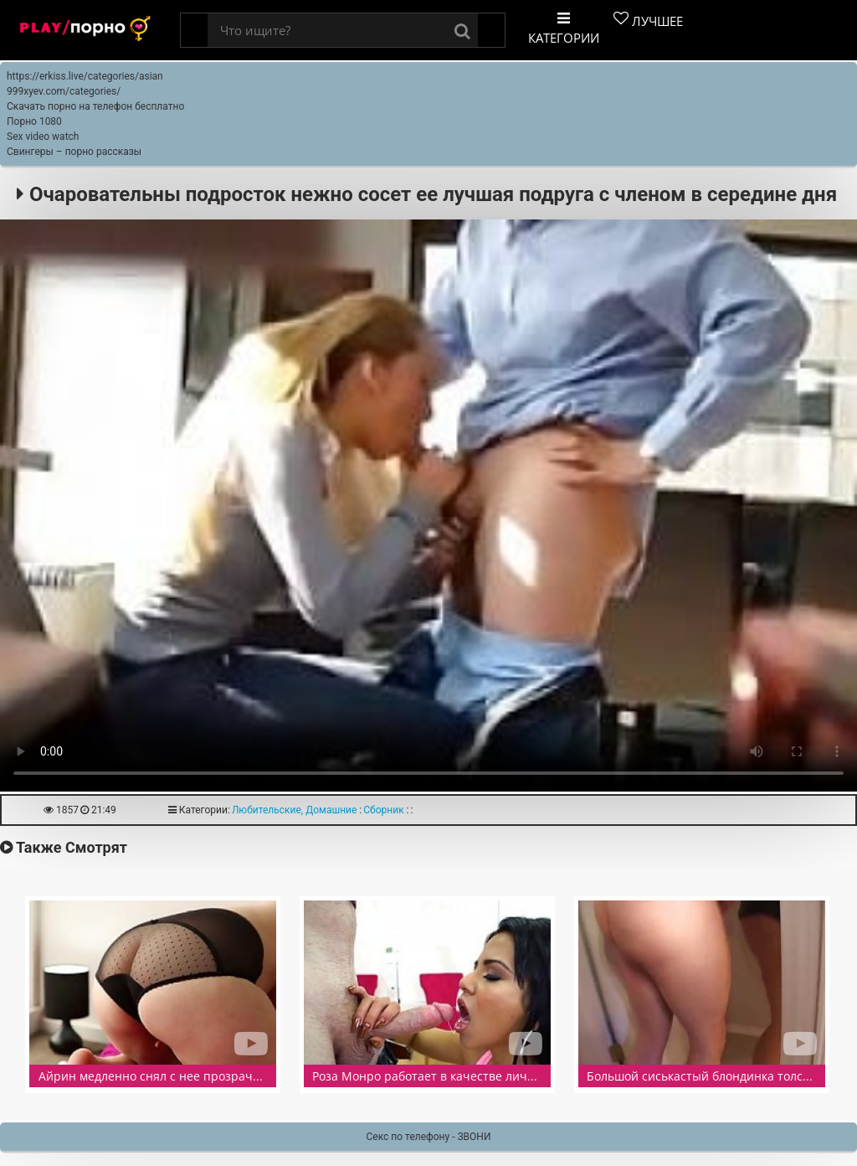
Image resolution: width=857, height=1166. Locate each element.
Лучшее (648, 20)
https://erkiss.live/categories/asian (85, 76)
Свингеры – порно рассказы (74, 151)
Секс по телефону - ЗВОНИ (429, 1137)
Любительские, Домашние (294, 810)
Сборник (383, 810)
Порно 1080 (34, 121)
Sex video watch (43, 136)
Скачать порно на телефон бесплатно (95, 106)
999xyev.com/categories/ (64, 91)
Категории (563, 28)
